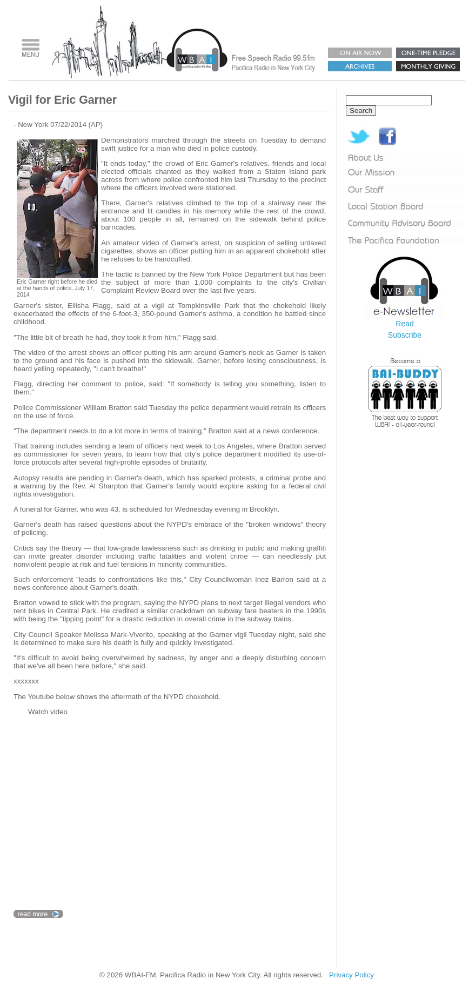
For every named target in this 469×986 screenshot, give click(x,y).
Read (404, 323)
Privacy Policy (351, 975)
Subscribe (404, 335)
